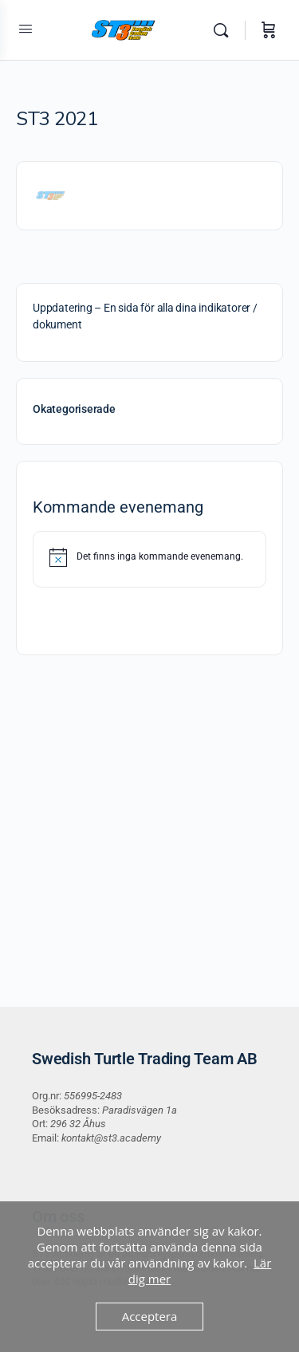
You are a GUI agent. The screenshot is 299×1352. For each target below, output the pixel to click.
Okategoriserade (74, 409)
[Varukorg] (268, 30)
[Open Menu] (25, 29)
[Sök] (224, 30)
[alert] (149, 557)
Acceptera (150, 1316)
